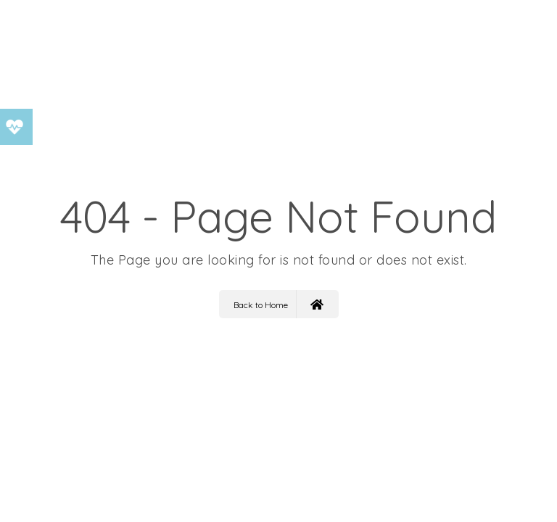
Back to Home (278, 304)
